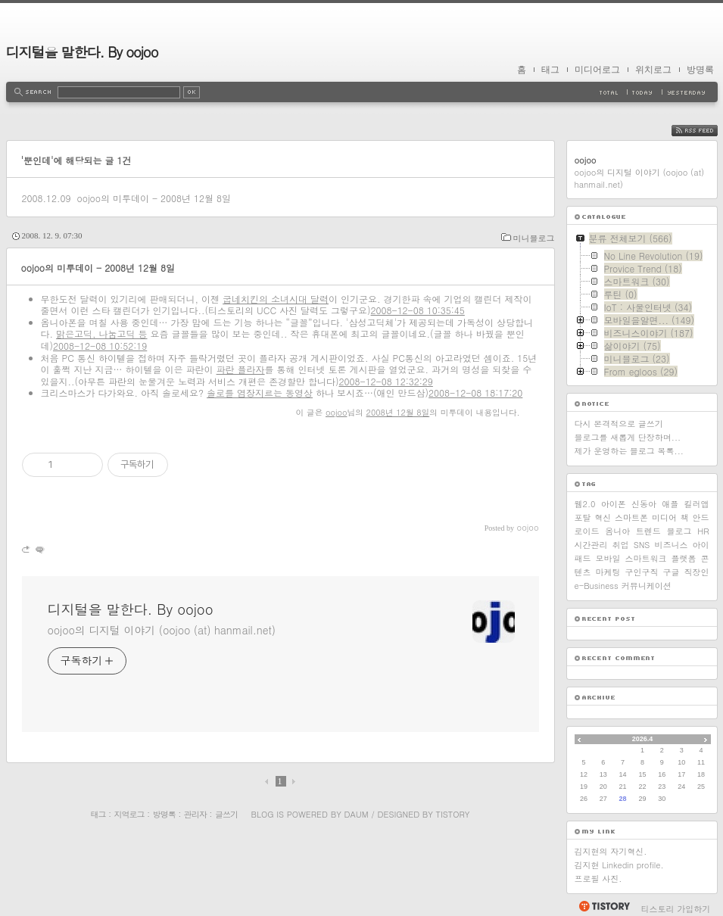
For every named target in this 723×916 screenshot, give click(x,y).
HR (703, 531)
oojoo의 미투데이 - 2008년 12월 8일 (153, 198)
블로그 (679, 531)
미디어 (664, 517)
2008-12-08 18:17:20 (475, 392)
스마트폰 (631, 517)
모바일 (608, 558)
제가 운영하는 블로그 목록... (629, 450)
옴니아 (617, 531)
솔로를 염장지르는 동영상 (260, 392)
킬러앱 (696, 503)
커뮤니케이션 (647, 585)
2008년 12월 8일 (398, 412)
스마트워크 (646, 558)
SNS (642, 544)
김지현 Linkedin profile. (619, 865)
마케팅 (608, 572)
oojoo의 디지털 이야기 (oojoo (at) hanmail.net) (162, 629)
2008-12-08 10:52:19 (100, 345)
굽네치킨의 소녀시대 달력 (276, 298)
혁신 (602, 517)
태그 (550, 69)
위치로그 (653, 69)
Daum (356, 814)
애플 (670, 503)
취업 (620, 544)
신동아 (643, 503)
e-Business (597, 585)
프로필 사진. (598, 878)
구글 (671, 572)
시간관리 (591, 544)
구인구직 (642, 572)
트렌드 (648, 531)
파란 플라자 (241, 369)
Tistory (453, 814)
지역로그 (129, 814)
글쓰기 (226, 814)
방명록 (700, 69)
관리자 (195, 814)
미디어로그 (597, 69)
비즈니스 (670, 544)
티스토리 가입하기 (676, 908)
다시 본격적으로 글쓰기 (619, 423)
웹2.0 (585, 503)
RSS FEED (706, 130)
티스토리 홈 (604, 906)
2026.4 (642, 739)
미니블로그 (534, 238)
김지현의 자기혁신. (611, 851)
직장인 (696, 572)
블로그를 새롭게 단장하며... (628, 437)
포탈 (583, 517)
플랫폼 (684, 558)
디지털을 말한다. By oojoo (82, 51)
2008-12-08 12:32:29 (386, 381)
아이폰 (613, 503)
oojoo (336, 412)
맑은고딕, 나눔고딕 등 (102, 333)
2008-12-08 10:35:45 (418, 310)
